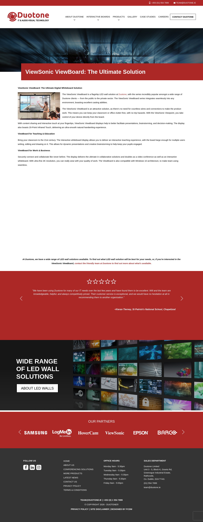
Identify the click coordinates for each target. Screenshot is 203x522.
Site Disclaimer (100, 509)
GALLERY (132, 16)
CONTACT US (70, 481)
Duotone (123, 94)
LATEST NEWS (70, 477)
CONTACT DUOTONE (183, 17)
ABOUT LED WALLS (37, 388)
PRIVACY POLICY (72, 486)
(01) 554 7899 (150, 483)
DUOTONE (111, 504)
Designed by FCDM (121, 509)
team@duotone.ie (186, 3)
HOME (66, 461)
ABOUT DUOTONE (74, 16)
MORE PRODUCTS (72, 473)
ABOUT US (68, 465)
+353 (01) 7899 (160, 3)
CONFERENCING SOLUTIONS (78, 469)
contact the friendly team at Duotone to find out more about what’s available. (113, 263)
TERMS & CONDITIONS (75, 490)
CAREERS (163, 16)
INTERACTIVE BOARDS (98, 16)
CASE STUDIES (147, 16)
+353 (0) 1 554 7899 (113, 500)
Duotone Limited (151, 466)
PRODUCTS (119, 16)
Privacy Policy (79, 509)
